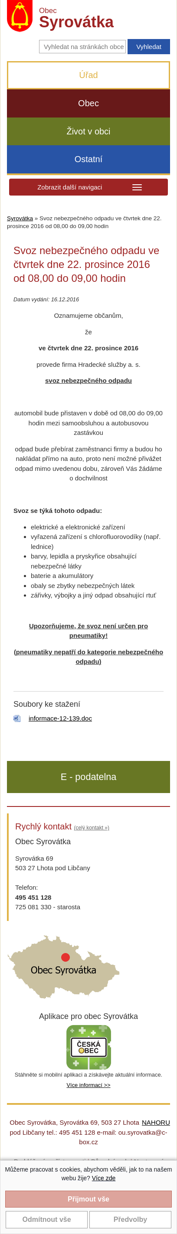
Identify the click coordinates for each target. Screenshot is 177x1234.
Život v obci (88, 131)
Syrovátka (20, 218)
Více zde (103, 1178)
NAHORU (156, 1122)
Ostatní (88, 159)
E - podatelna (88, 776)
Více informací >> (88, 1085)
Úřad (88, 75)
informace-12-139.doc (60, 718)
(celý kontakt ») (91, 828)
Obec (88, 103)
